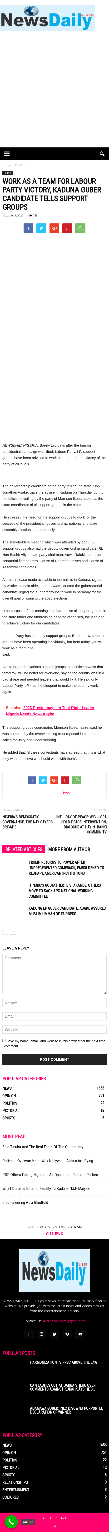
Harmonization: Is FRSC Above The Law (63, 1362)
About (47, 1518)
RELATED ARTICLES (23, 849)
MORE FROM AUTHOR (69, 849)
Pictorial (10, 1110)
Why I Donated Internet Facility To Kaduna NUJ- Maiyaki (46, 1188)
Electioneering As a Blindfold (25, 1202)
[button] (102, 153)
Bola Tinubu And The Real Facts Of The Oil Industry (42, 1146)
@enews (54, 1233)
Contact (61, 1518)
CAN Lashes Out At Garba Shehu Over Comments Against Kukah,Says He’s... (62, 1387)
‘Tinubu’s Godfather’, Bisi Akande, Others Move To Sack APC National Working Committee (65, 891)
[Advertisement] (54, 90)
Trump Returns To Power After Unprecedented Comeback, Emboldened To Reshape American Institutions (66, 868)
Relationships (15, 1482)
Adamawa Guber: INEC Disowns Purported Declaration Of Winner (66, 1410)
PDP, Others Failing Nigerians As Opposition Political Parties (50, 1174)
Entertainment (15, 1490)
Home (6, 165)
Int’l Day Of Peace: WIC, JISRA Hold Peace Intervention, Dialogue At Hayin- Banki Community (81, 824)
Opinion (9, 1096)
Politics (7, 173)
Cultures (10, 1497)
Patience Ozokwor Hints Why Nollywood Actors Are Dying (47, 1160)
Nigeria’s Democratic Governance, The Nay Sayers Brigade (27, 822)
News (7, 1088)
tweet (67, 792)
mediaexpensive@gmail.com (64, 1321)
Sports (8, 1118)
